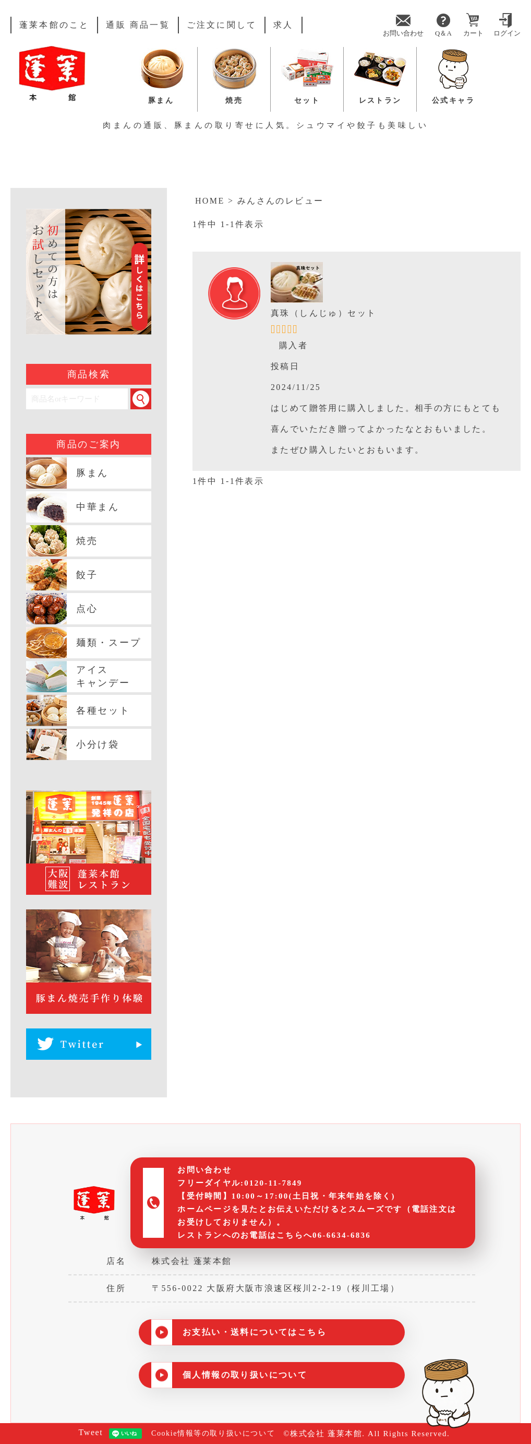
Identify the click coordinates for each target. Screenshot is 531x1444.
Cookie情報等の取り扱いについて (212, 1433)
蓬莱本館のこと (54, 25)
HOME (210, 201)
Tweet (86, 1432)
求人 (283, 25)
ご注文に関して (222, 25)
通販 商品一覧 (138, 25)
